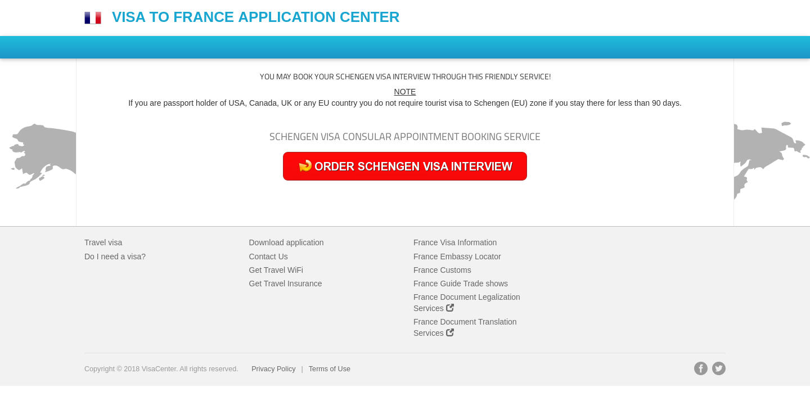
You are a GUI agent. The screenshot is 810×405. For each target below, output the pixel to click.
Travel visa (103, 242)
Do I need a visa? (115, 256)
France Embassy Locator (457, 256)
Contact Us (268, 256)
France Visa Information (455, 242)
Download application (286, 242)
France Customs (442, 270)
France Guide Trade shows (460, 283)
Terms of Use (329, 369)
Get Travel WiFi (276, 270)
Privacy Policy (273, 369)
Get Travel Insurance (285, 283)
